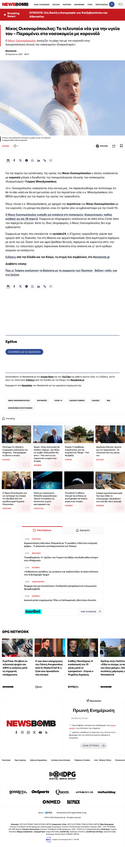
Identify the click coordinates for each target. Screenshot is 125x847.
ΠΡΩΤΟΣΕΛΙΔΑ (101, 5)
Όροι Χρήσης (20, 760)
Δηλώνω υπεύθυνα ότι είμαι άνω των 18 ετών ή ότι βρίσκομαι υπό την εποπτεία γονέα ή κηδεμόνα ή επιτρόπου (92, 735)
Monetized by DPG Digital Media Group (72, 813)
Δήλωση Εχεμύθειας (38, 760)
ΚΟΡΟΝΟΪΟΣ (42, 400)
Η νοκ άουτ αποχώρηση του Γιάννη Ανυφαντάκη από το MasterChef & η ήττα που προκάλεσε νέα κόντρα (49, 667)
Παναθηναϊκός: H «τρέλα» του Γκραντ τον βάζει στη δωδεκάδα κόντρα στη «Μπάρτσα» (61, 559)
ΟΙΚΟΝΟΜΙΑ (79, 5)
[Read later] (121, 146)
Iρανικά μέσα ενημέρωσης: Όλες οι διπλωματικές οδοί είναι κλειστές (60, 600)
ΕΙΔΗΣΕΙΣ (96, 400)
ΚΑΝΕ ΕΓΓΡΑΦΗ (94, 746)
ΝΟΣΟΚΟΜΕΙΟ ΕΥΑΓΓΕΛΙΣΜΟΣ (20, 408)
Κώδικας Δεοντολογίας (60, 760)
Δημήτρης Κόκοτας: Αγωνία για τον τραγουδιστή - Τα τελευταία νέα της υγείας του (108, 451)
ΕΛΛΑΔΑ (56, 5)
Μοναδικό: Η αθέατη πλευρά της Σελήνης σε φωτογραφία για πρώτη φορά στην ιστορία (76, 497)
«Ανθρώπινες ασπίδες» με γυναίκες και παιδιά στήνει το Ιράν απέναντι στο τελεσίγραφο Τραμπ (61, 573)
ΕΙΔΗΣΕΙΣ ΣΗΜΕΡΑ (77, 400)
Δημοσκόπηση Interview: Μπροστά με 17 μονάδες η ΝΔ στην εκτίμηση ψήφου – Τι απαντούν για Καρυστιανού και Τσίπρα (60, 545)
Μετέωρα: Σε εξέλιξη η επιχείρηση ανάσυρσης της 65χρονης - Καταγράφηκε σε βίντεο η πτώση (15, 451)
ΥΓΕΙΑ (89, 5)
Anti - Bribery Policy (102, 760)
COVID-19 (58, 400)
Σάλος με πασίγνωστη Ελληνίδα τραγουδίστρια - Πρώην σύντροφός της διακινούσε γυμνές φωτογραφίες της (46, 499)
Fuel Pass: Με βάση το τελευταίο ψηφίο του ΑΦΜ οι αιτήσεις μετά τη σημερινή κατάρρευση (15, 667)
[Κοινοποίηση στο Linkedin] (38, 160)
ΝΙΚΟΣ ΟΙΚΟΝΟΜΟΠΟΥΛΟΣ (19, 400)
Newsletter (27, 385)
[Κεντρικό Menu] (120, 4)
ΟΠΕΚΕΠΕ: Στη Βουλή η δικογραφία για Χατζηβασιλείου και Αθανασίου (68, 14)
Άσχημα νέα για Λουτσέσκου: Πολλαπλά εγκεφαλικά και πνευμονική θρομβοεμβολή (60, 587)
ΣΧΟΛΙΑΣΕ (102, 146)
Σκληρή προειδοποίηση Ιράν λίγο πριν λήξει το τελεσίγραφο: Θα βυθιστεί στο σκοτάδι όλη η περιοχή (109, 497)
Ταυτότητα (6, 760)
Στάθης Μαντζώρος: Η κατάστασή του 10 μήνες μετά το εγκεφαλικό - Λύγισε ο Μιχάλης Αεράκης (80, 667)
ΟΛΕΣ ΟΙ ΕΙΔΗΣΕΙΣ (42, 5)
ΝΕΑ (108, 400)
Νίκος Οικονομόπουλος (22, 40)
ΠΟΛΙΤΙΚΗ (67, 5)
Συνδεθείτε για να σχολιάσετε (24, 351)
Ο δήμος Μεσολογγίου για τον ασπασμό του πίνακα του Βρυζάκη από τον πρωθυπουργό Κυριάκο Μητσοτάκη (14, 499)
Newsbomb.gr (101, 257)
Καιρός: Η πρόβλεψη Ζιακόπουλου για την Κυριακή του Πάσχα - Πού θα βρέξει (77, 451)
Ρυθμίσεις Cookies (82, 760)
